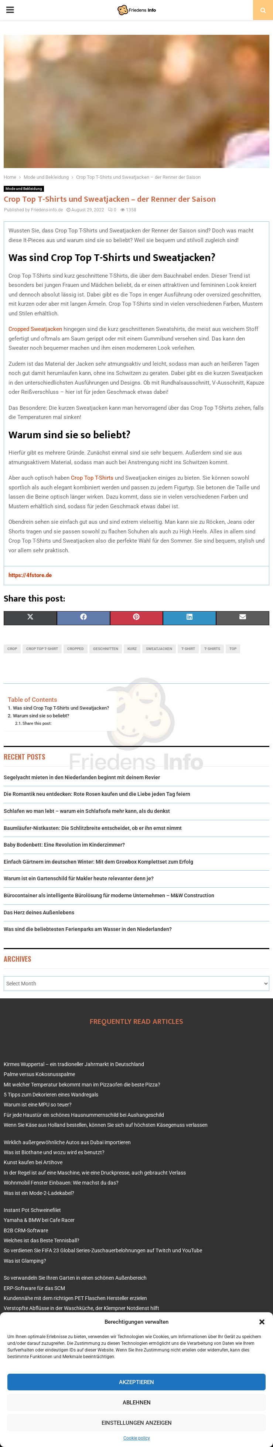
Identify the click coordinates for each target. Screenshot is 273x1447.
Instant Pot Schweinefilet (32, 1210)
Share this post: (37, 723)
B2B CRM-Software (26, 1230)
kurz (132, 649)
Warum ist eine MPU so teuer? (38, 1105)
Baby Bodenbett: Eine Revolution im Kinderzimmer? (64, 845)
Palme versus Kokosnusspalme (39, 1074)
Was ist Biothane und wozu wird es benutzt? (54, 1152)
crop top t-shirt (42, 649)
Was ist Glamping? (25, 1261)
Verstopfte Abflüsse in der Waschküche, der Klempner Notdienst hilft (81, 1308)
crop (12, 649)
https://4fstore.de (30, 575)
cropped (75, 649)
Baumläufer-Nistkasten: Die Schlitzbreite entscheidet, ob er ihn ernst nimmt (93, 828)
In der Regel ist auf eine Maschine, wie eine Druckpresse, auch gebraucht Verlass (95, 1173)
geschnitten (105, 649)
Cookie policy (136, 1438)
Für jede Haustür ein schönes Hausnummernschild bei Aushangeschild (84, 1115)
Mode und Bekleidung (24, 189)
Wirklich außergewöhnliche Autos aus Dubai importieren (67, 1142)
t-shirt (188, 649)
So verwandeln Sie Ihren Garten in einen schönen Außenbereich (75, 1278)
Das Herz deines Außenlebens (39, 912)
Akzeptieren (136, 1382)
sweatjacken (159, 649)
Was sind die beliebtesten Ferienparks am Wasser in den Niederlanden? (88, 929)
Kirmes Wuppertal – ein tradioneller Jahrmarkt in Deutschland (74, 1064)
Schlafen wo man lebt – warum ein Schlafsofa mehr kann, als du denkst (87, 811)
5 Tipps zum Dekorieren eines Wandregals (51, 1095)
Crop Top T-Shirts (92, 478)
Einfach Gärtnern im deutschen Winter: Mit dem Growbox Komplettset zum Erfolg (98, 862)
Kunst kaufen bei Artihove (33, 1162)
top (232, 649)
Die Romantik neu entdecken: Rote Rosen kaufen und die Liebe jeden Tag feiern (97, 794)
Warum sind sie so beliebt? (41, 716)
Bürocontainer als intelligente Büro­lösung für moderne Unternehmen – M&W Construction (109, 895)
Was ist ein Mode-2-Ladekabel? (39, 1193)
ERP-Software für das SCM (34, 1288)
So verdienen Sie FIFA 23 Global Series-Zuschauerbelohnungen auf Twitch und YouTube (103, 1250)
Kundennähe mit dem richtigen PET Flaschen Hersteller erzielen (75, 1298)
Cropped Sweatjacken (35, 329)
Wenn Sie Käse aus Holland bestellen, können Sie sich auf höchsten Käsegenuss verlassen (106, 1125)
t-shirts (212, 649)
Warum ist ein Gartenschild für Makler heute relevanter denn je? (79, 878)
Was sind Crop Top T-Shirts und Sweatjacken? (61, 708)
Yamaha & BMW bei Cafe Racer (39, 1220)
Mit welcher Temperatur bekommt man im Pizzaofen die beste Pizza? (82, 1085)
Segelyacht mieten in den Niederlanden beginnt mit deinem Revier (82, 777)
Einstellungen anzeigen (137, 1423)
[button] (262, 1322)
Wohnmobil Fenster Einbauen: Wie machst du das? (61, 1183)
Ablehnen (137, 1402)
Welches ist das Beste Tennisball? (41, 1240)
